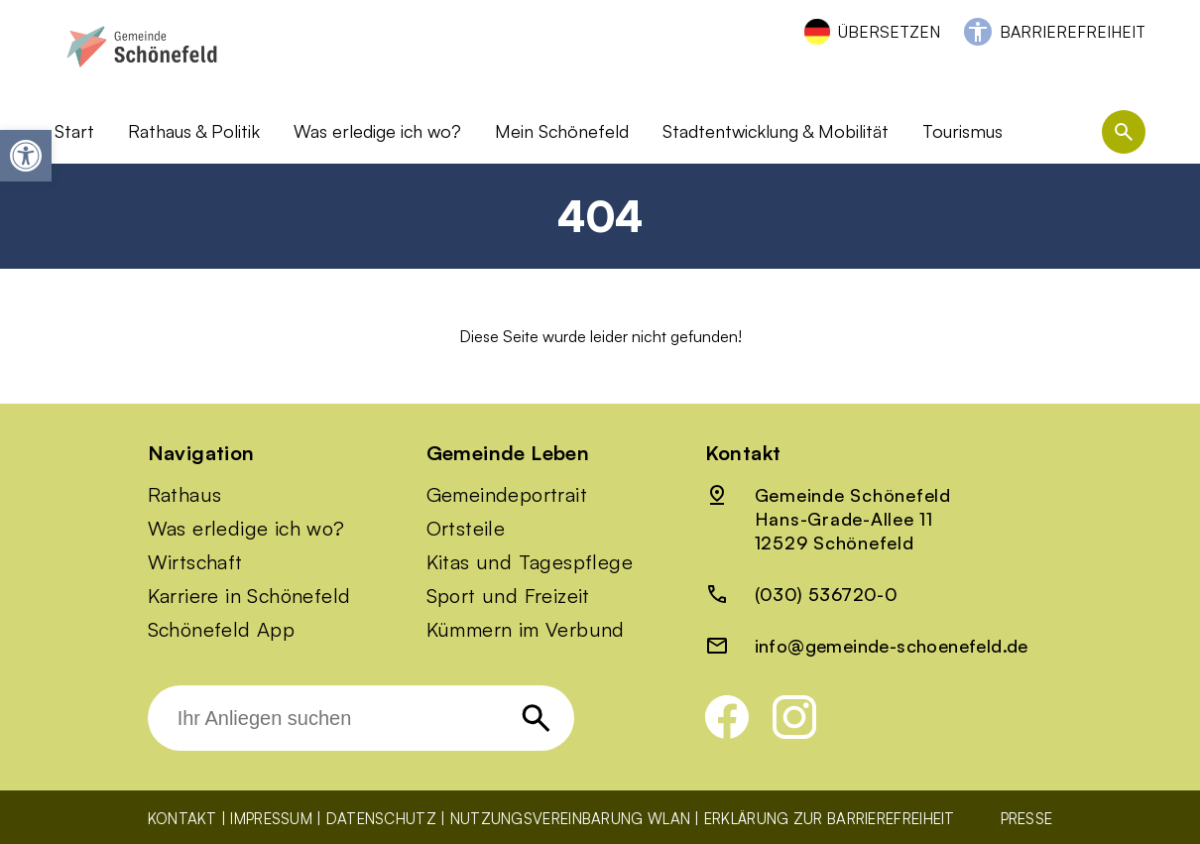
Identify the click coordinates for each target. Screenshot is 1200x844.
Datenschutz (381, 818)
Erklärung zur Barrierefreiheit (829, 818)
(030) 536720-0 (827, 594)
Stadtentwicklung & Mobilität (775, 131)
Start (74, 131)
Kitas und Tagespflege (529, 562)
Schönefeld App (222, 630)
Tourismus (962, 131)
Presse (1027, 818)
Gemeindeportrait (506, 495)
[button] (26, 155)
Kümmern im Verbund (525, 630)
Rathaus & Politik (194, 131)
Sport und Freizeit (508, 596)
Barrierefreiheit (1072, 32)
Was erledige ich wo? (377, 131)
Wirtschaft (195, 562)
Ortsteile (466, 529)
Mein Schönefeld (562, 131)
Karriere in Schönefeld (249, 596)
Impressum (271, 818)
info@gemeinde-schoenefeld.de (891, 646)
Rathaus (185, 495)
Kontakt (182, 818)
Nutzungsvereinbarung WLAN (570, 818)
